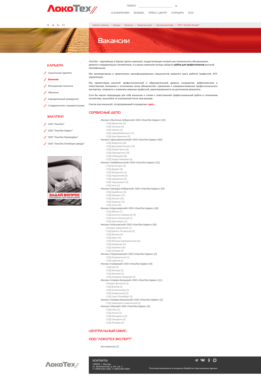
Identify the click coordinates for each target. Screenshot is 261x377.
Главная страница (100, 25)
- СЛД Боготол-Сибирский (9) (120, 215)
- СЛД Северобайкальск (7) (119, 133)
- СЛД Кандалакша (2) (116, 293)
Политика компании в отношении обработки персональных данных (183, 368)
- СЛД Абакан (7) (114, 211)
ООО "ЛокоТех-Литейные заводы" (66, 143)
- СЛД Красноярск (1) (116, 221)
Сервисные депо (144, 25)
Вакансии (129, 25)
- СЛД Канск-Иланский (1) (118, 218)
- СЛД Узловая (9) (114, 251)
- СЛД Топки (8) (113, 205)
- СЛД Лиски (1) (113, 313)
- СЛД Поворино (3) (115, 319)
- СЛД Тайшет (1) (114, 130)
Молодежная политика (60, 86)
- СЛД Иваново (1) (114, 273)
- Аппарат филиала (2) (117, 283)
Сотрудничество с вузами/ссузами (66, 105)
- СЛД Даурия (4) (114, 169)
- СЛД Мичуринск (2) (116, 316)
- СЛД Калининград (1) (117, 290)
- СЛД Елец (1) (112, 309)
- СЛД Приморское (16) (117, 153)
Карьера (177, 12)
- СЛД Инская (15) (114, 198)
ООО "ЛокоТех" (56, 124)
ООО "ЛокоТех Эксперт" (189, 25)
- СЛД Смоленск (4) (115, 247)
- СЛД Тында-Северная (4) (118, 159)
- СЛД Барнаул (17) (115, 195)
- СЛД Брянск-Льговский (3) (120, 231)
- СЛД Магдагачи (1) (116, 172)
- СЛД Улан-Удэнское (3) (117, 136)
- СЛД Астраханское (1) (117, 257)
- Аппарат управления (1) (118, 228)
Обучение (53, 92)
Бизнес (139, 12)
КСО (190, 12)
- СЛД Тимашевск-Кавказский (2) (122, 303)
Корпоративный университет (63, 99)
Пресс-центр (158, 12)
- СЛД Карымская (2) (116, 179)
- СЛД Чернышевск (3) (116, 182)
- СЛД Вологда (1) (114, 270)
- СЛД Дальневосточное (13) (120, 146)
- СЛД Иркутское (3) (115, 123)
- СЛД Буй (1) (112, 267)
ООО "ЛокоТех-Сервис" (60, 130)
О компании (120, 12)
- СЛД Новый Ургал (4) (117, 149)
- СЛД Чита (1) (112, 185)
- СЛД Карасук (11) (115, 202)
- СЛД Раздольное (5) (116, 175)
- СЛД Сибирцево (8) (116, 156)
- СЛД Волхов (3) (113, 287)
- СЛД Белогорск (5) (115, 166)
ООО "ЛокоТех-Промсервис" (63, 137)
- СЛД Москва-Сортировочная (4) (122, 241)
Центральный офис (165, 25)
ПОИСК (152, 5)
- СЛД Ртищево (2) (114, 322)
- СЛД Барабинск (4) (115, 192)
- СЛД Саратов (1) (114, 260)
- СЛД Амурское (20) (115, 143)
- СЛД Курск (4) (113, 238)
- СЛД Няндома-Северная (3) (120, 277)
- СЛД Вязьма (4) (114, 234)
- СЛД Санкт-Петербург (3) (118, 296)
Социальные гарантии (60, 73)
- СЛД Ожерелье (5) (115, 244)
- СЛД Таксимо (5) (114, 126)
